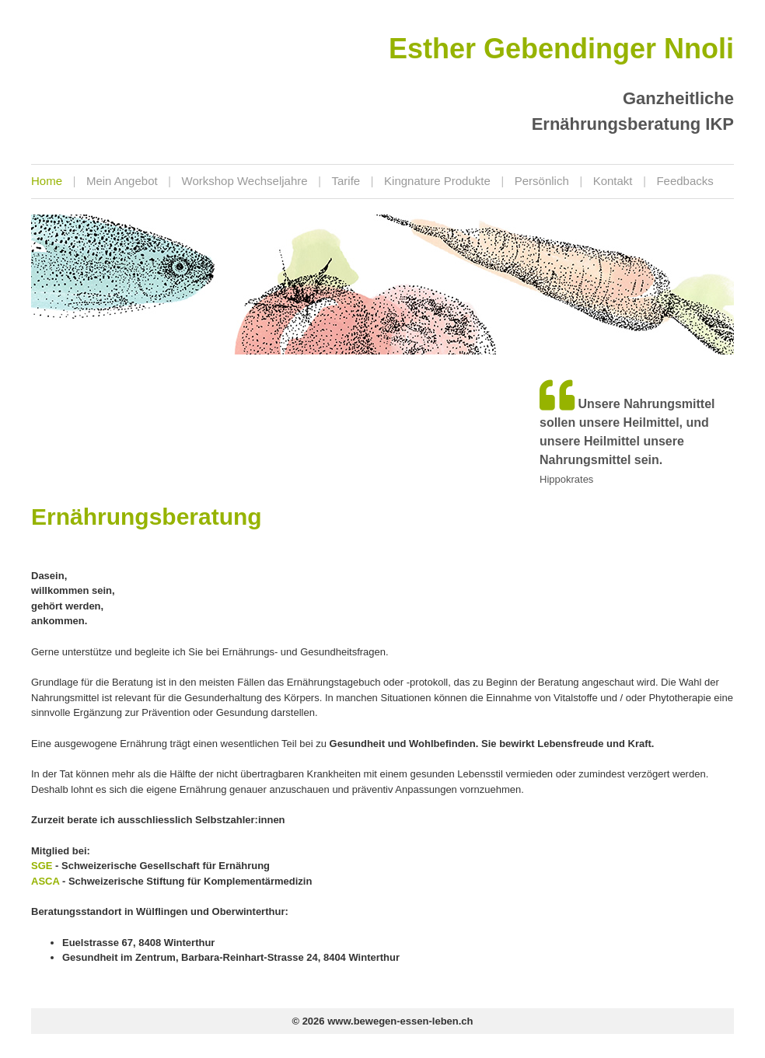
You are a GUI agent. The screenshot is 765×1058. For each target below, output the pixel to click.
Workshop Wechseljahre (245, 180)
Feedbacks (684, 180)
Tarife (345, 180)
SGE (41, 865)
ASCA (45, 881)
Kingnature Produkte (437, 180)
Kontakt (613, 180)
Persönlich (542, 180)
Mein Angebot (122, 180)
